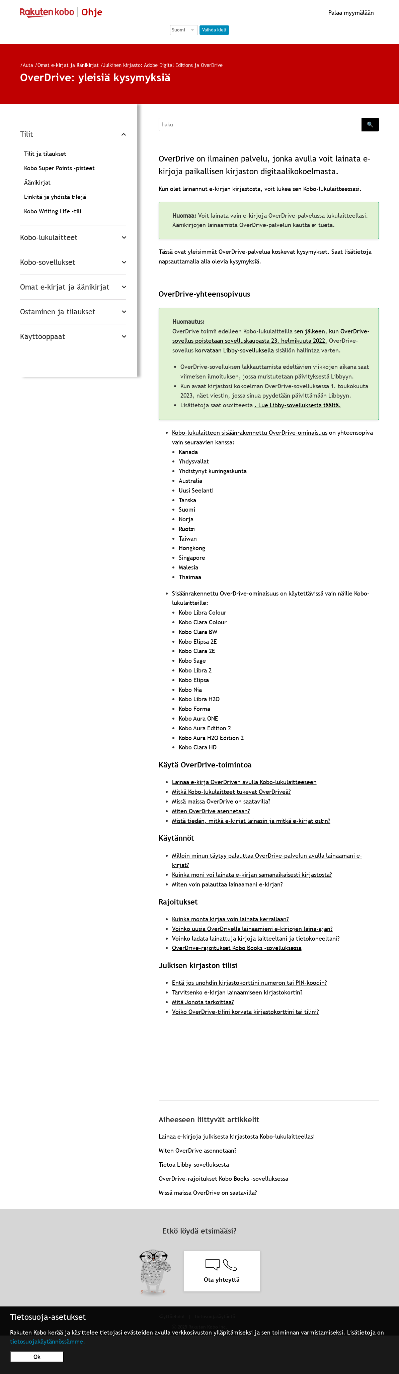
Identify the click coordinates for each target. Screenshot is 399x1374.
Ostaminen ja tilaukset (57, 311)
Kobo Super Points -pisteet (59, 168)
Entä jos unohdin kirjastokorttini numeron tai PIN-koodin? (249, 982)
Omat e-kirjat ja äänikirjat (68, 65)
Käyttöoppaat (42, 336)
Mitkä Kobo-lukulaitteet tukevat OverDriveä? (231, 792)
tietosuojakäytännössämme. (47, 1341)
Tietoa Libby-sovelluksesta (194, 1164)
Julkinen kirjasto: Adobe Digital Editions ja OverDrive (163, 65)
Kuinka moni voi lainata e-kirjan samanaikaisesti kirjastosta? (252, 874)
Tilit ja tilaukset (45, 153)
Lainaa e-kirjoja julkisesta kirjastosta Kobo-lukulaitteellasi (237, 1136)
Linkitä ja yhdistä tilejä (55, 197)
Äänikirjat (37, 182)
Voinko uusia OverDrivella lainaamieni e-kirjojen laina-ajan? (252, 929)
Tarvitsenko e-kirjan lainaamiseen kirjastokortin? (237, 992)
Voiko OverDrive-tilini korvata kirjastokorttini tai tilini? (245, 1012)
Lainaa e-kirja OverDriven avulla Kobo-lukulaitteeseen (244, 782)
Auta (28, 65)
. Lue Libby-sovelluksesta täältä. (297, 405)
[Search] (260, 124)
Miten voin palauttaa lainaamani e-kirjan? (227, 884)
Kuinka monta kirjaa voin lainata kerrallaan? (230, 919)
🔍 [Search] (370, 124)
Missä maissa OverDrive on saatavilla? (221, 801)
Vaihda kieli (214, 30)
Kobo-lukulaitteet (49, 237)
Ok (37, 1357)
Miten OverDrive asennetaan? (211, 811)
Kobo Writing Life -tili (52, 211)
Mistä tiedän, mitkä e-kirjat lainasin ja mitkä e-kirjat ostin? (251, 821)
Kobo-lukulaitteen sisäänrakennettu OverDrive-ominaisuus (249, 432)
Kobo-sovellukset (47, 262)
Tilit (26, 134)
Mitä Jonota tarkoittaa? (203, 1002)
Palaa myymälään (350, 12)
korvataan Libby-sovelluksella (234, 350)
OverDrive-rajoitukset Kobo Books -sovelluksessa (237, 948)
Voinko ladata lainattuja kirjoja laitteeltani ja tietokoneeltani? (256, 938)
